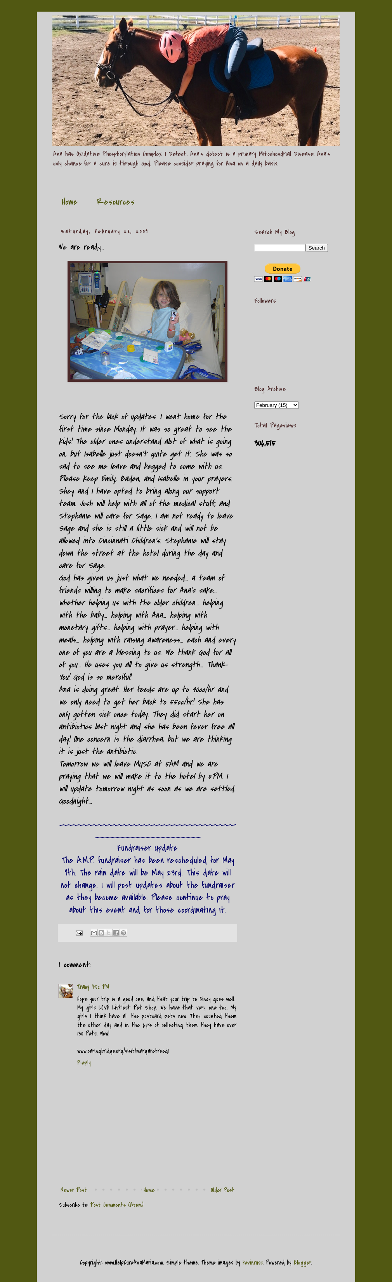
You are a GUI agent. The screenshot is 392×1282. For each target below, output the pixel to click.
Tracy (83, 987)
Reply (84, 1062)
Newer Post (74, 1190)
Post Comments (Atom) (117, 1205)
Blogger (302, 1262)
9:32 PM (100, 987)
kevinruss (253, 1262)
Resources (116, 202)
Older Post (222, 1190)
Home (70, 202)
